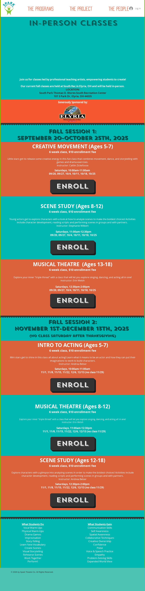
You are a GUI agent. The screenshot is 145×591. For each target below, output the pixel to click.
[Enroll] (72, 186)
